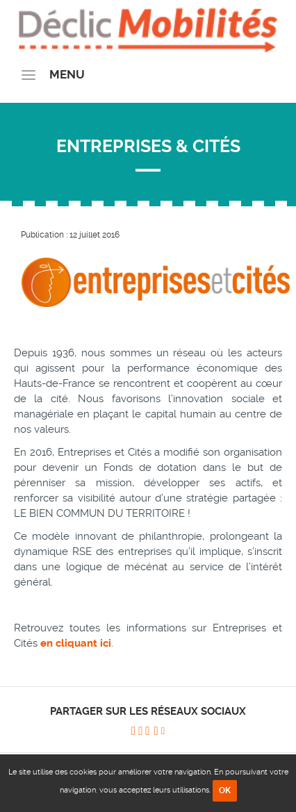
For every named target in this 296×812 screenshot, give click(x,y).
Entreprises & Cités (148, 146)
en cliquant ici (75, 643)
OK (225, 790)
